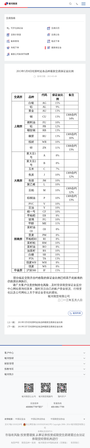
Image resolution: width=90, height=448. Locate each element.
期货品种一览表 (29, 443)
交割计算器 (14, 35)
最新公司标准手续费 (18, 54)
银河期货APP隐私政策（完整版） (53, 443)
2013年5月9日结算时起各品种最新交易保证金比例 (40, 322)
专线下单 (13, 47)
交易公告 (53, 35)
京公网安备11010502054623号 (39, 424)
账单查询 (13, 41)
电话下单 (53, 41)
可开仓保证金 (15, 28)
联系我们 (75, 443)
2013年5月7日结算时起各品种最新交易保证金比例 (40, 327)
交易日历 (53, 28)
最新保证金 (54, 47)
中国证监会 (20, 419)
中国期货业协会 (58, 419)
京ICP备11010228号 (13, 424)
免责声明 (15, 443)
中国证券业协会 (38, 419)
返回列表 (75, 313)
